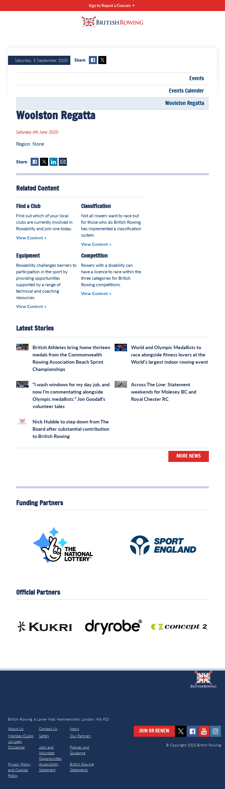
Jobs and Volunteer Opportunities (50, 753)
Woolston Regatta (184, 103)
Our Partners (80, 736)
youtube (203, 731)
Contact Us (48, 728)
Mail (63, 162)
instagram (215, 731)
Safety (44, 736)
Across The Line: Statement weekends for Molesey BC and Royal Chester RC (163, 391)
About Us (16, 728)
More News (188, 456)
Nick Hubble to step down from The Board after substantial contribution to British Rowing (70, 429)
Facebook (93, 60)
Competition (94, 256)
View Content (29, 237)
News (74, 728)
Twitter (102, 60)
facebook (192, 731)
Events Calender (186, 91)
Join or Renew (154, 731)
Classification (96, 206)
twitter (180, 731)
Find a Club (28, 206)
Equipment (28, 256)
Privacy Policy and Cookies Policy (19, 770)
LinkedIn (53, 162)
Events (196, 78)
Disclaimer (16, 747)
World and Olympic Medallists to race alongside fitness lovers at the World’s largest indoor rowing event (169, 354)
